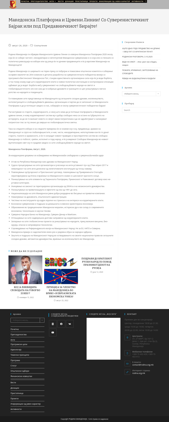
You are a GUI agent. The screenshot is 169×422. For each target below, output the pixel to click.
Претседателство (19, 334)
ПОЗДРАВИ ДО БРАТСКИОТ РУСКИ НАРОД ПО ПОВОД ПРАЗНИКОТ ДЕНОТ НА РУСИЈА (96, 263)
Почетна (15, 329)
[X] (53, 324)
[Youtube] (53, 332)
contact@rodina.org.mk (143, 364)
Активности (16, 409)
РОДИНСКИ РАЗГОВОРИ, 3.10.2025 (137, 56)
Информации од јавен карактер (26, 403)
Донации (15, 388)
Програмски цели (19, 344)
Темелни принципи (20, 355)
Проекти (15, 398)
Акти (13, 339)
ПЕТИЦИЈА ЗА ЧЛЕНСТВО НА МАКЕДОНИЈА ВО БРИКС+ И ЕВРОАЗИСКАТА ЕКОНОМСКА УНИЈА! (61, 292)
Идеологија (16, 349)
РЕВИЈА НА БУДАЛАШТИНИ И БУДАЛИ (138, 78)
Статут (14, 365)
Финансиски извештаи (21, 376)
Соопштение (40, 45)
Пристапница (17, 393)
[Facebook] (61, 324)
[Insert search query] (141, 110)
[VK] (70, 324)
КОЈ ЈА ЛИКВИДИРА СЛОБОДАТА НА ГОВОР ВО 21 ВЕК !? (25, 290)
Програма (15, 360)
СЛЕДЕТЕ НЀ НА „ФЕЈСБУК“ (103, 314)
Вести (13, 382)
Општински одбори (20, 371)
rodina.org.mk (138, 373)
